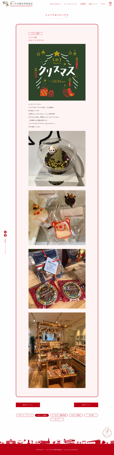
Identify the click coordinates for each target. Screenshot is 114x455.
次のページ (86, 405)
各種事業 (83, 4)
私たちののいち (55, 4)
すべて (57, 419)
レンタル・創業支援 (59, 415)
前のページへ (28, 405)
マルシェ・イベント (25, 415)
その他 (91, 415)
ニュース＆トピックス (70, 4)
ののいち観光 (76, 415)
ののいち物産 (42, 415)
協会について (93, 4)
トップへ (107, 432)
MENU (110, 4)
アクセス (103, 4)
